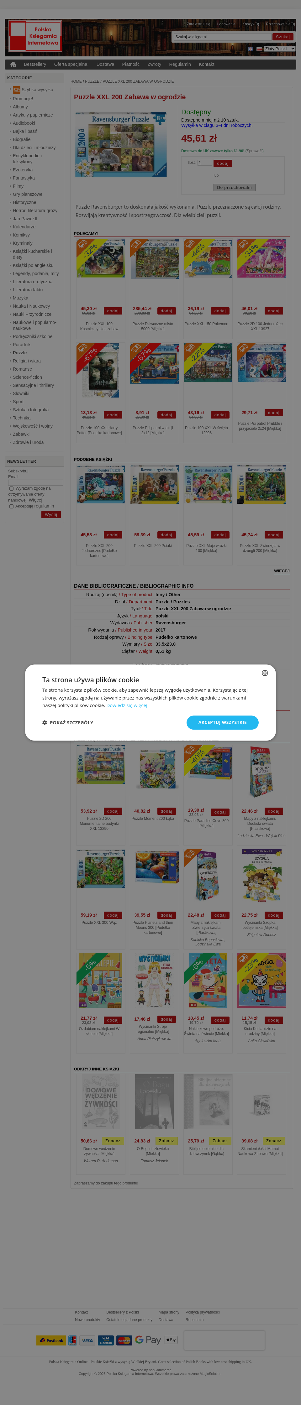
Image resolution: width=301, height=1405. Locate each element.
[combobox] (265, 673)
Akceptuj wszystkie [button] (222, 722)
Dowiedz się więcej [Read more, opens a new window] (126, 705)
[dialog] (150, 702)
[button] (67, 723)
